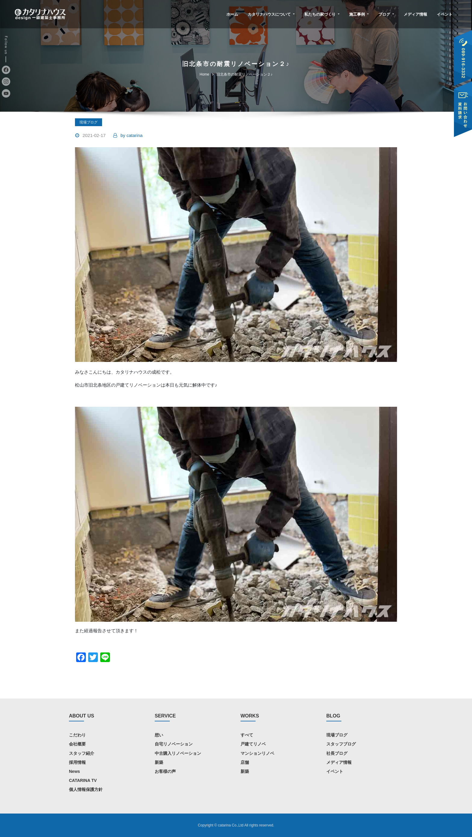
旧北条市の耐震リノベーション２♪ (244, 74)
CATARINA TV (83, 780)
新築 (159, 762)
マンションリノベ (257, 753)
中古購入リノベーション (178, 753)
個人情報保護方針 (86, 789)
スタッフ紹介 (81, 753)
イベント (444, 14)
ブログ (386, 14)
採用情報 (77, 762)
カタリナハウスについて (271, 14)
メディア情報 (415, 14)
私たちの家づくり (322, 14)
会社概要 (77, 744)
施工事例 (359, 14)
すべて (247, 735)
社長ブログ (336, 753)
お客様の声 (165, 771)
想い (159, 735)
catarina (131, 135)
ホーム (232, 14)
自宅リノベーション (174, 744)
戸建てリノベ (253, 744)
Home (204, 74)
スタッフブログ (341, 744)
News (74, 771)
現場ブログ (88, 122)
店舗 (245, 762)
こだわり (77, 735)
